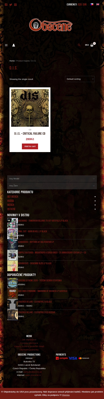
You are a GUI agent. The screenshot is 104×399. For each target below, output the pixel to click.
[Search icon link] (79, 45)
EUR (84, 4)
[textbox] (50, 180)
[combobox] (52, 180)
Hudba (10, 203)
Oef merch (12, 198)
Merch (10, 207)
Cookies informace (29, 344)
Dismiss (66, 395)
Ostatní (11, 211)
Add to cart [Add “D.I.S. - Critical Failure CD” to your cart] (30, 147)
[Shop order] (80, 79)
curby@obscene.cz (33, 373)
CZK (80, 4)
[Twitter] (10, 4)
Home (12, 61)
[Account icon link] (13, 45)
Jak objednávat (29, 341)
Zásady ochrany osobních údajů (29, 348)
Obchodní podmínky (29, 351)
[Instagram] (15, 4)
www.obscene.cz (33, 377)
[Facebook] (6, 4)
